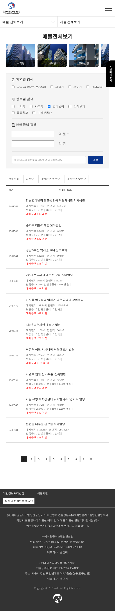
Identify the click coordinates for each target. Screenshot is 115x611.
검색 (95, 159)
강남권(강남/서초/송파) (31, 87)
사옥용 (39, 106)
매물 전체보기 (12, 22)
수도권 (77, 87)
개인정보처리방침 (13, 493)
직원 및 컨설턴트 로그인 (19, 500)
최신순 (30, 178)
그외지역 (97, 87)
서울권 (59, 87)
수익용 (21, 106)
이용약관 (42, 493)
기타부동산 (45, 112)
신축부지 (79, 106)
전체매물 (13, 178)
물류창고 (22, 112)
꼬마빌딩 (58, 106)
